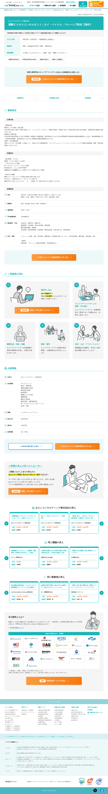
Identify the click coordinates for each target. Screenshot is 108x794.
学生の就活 (19, 747)
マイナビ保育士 (69, 736)
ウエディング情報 (93, 757)
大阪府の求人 (75, 720)
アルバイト (72, 747)
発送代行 (36, 771)
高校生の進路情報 (20, 753)
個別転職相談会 (58, 718)
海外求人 (55, 747)
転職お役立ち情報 (59, 707)
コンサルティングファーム (28, 712)
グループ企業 (57, 781)
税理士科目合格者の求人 (77, 712)
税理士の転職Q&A (43, 724)
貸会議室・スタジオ (43, 771)
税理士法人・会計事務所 (27, 710)
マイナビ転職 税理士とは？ (12, 710)
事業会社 (24, 714)
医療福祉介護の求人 (53, 749)
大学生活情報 (68, 757)
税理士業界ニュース (59, 716)
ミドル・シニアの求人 (84, 747)
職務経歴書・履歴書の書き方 (45, 720)
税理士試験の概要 (59, 710)
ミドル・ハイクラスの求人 (63, 747)
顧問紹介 (79, 765)
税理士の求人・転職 (73, 765)
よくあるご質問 (9, 720)
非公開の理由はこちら (17, 627)
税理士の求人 (75, 710)
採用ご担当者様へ (71, 2)
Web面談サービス (10, 722)
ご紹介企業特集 (58, 712)
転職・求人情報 (49, 747)
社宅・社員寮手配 (51, 771)
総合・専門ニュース (31, 757)
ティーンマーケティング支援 (58, 757)
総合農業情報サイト (28, 759)
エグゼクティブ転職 (57, 765)
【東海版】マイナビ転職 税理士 (13, 730)
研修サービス (19, 771)
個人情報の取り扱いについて (95, 713)
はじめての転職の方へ (11, 712)
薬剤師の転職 (85, 765)
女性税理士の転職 (43, 712)
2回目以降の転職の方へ (11, 714)
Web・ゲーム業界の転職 (27, 765)
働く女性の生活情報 (76, 757)
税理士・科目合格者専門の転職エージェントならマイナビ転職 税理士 (45, 2)
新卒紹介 (42, 765)
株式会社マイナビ (11, 781)
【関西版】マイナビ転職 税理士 (13, 728)
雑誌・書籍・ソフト (85, 757)
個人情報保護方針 (66, 781)
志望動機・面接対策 (43, 718)
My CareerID (63, 759)
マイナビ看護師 (51, 736)
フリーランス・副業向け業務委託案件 (40, 749)
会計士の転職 (64, 765)
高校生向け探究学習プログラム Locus (33, 753)
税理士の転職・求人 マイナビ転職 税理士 (16, 10)
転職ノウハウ (42, 707)
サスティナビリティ (44, 781)
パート (77, 747)
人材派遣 (19, 765)
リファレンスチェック (61, 771)
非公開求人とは (9, 718)
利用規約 (90, 709)
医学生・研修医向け (41, 747)
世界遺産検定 (19, 759)
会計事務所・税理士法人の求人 (79, 714)
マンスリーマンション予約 (93, 759)
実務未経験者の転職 (43, 714)
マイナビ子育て (36, 759)
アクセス (35, 781)
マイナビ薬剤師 (60, 736)
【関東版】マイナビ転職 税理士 (13, 726)
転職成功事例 (42, 722)
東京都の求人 (75, 718)
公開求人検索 (75, 707)
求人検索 (30, 10)
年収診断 (57, 720)
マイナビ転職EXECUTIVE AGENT (25, 736)
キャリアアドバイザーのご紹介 (13, 716)
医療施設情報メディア (71, 759)
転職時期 (41, 716)
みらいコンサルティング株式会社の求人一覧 (53, 10)
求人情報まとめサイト (21, 757)
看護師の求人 (91, 765)
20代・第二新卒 (36, 765)
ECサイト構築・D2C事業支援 (46, 759)
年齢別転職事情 (58, 714)
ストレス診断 (58, 724)
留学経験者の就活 (26, 747)
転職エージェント (48, 765)
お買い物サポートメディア (82, 759)
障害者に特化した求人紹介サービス (24, 749)
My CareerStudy (56, 759)
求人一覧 (37, 10)
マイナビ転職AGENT (10, 736)
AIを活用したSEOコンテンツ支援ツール (25, 761)
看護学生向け (33, 747)
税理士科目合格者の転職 (44, 710)
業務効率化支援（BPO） (28, 771)
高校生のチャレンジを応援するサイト (43, 757)
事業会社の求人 (75, 716)
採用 (51, 781)
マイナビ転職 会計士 (40, 736)
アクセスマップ (9, 724)
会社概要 (29, 781)
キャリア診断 (58, 722)
